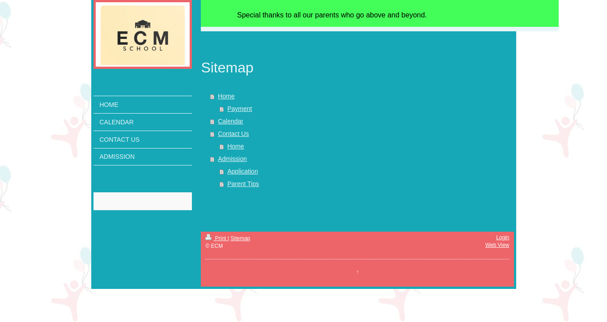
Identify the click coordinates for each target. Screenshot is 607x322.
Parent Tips (243, 183)
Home (226, 96)
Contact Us (233, 133)
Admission (232, 158)
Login (502, 237)
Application (242, 171)
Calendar (230, 121)
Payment (239, 108)
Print (216, 238)
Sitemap (240, 238)
